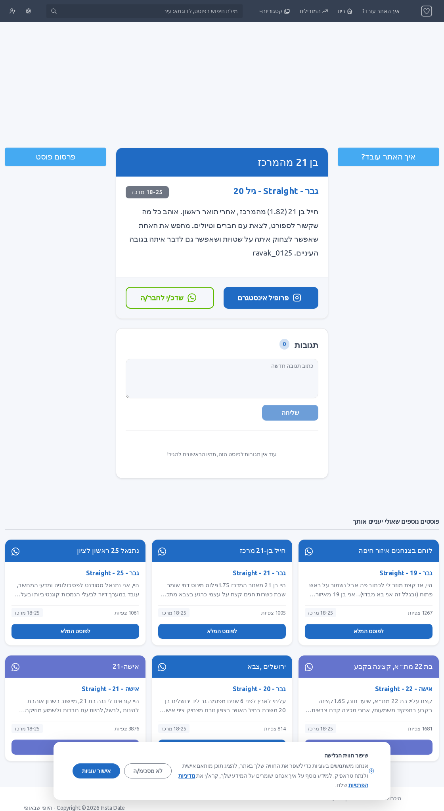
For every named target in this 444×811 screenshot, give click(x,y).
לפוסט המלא (369, 631)
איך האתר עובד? (388, 156)
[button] (274, 11)
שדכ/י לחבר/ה (168, 297)
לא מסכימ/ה (148, 771)
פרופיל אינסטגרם (269, 297)
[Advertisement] (222, 85)
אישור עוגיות (96, 771)
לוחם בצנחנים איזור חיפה (395, 550)
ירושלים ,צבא (266, 666)
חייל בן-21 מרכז (263, 550)
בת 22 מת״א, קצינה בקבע (393, 666)
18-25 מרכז (147, 192)
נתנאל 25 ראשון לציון (108, 550)
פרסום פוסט (56, 156)
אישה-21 (126, 666)
